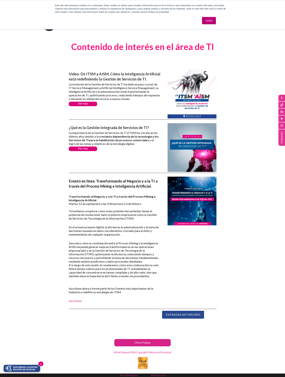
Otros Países (142, 342)
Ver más (83, 103)
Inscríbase (75, 301)
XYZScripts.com (158, 375)
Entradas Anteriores (183, 314)
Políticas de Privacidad (159, 352)
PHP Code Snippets (129, 375)
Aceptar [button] (209, 20)
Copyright (142, 352)
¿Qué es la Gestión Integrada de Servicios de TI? (109, 127)
